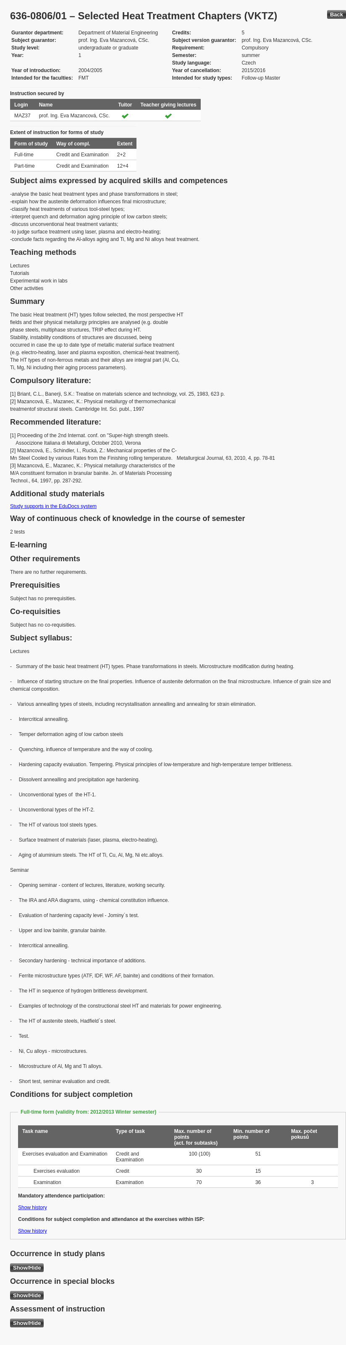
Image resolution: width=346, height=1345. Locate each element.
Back (336, 14)
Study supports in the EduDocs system (53, 506)
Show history (32, 1207)
